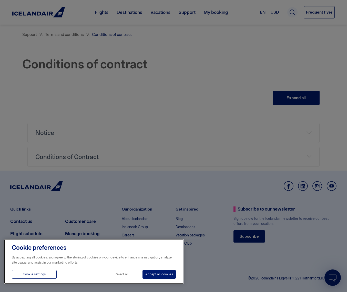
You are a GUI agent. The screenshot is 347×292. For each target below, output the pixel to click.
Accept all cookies (159, 274)
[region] (93, 261)
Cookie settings (34, 274)
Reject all (121, 274)
